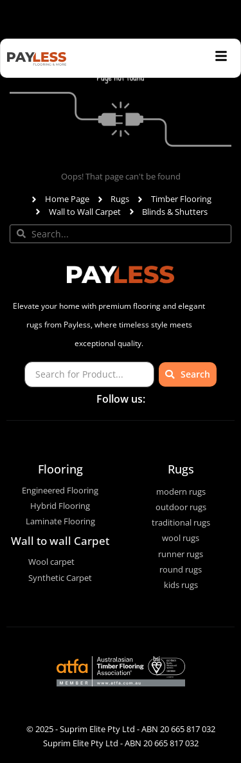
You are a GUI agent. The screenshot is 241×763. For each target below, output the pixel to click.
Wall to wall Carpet (60, 540)
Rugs (181, 469)
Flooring (60, 469)
